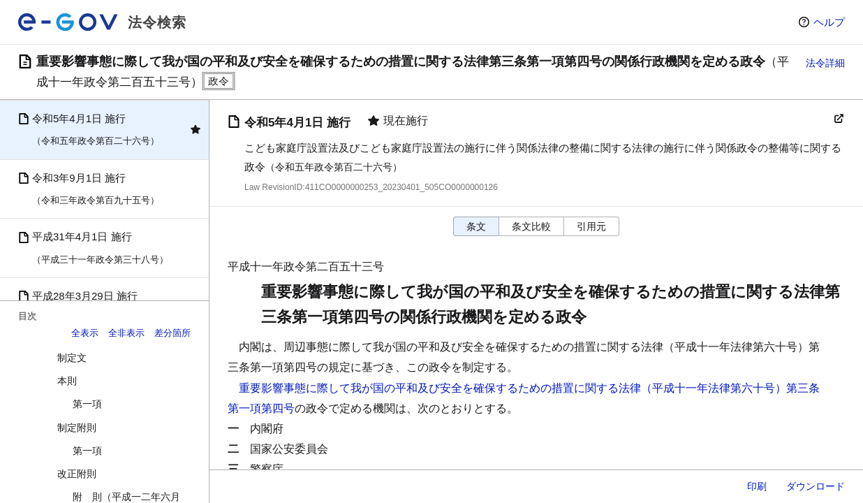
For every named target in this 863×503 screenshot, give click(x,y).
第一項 (87, 403)
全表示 (84, 333)
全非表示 (126, 333)
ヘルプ (829, 22)
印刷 (757, 486)
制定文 (72, 357)
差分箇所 (172, 333)
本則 (67, 380)
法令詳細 (825, 62)
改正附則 (76, 473)
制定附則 (76, 427)
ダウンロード (815, 486)
